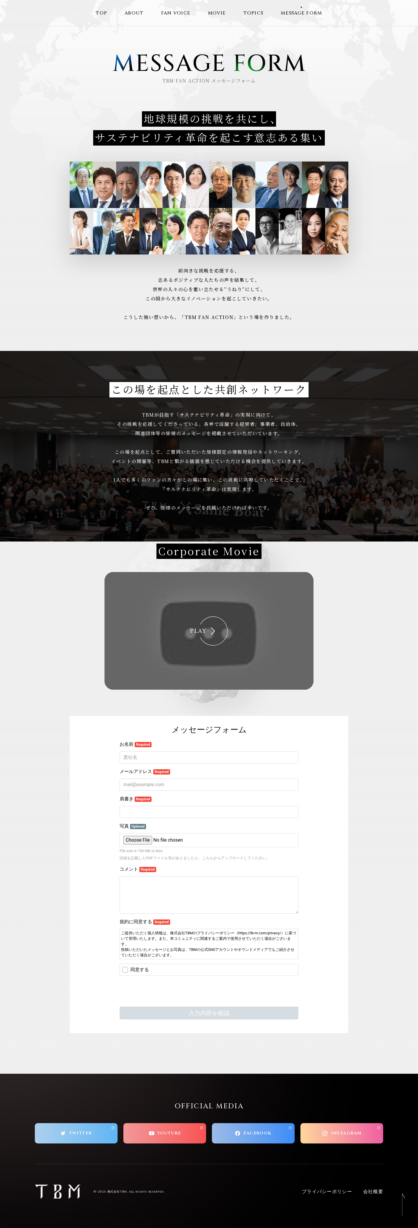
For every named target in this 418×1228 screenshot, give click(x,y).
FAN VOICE (176, 13)
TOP (101, 13)
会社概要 (373, 1191)
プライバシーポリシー (327, 1191)
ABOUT (134, 13)
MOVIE (217, 13)
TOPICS (254, 13)
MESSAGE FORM (301, 13)
